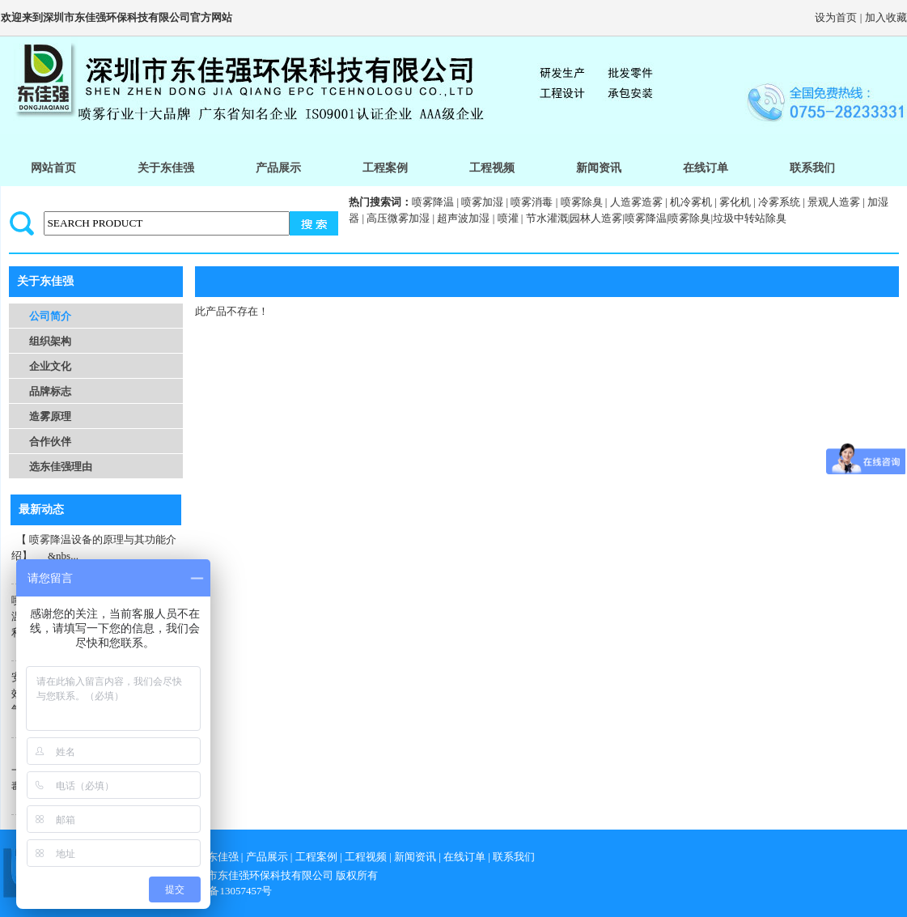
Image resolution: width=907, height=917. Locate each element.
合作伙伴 (50, 441)
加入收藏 (886, 17)
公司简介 (50, 316)
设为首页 (836, 17)
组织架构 (50, 341)
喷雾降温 (433, 202)
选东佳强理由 (60, 467)
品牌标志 (50, 391)
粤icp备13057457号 (229, 891)
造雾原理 (50, 416)
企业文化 (50, 366)
